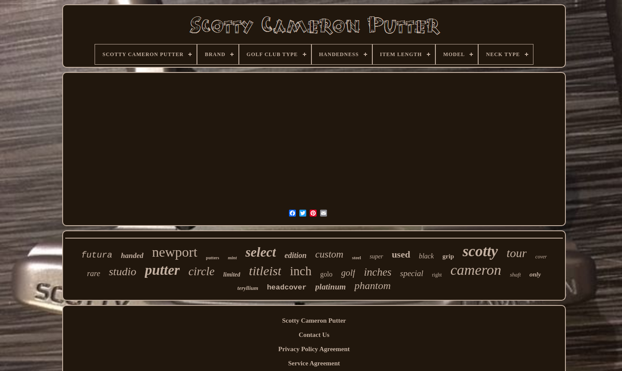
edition (296, 255)
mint (232, 257)
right (437, 275)
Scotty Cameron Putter (314, 320)
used (401, 254)
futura (96, 255)
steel (356, 257)
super (376, 256)
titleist (265, 271)
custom (329, 254)
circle (201, 271)
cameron (476, 270)
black (426, 256)
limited (232, 274)
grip (448, 256)
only (535, 274)
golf (348, 272)
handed (132, 256)
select (260, 252)
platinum (330, 286)
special (411, 273)
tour (517, 253)
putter (162, 270)
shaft (515, 274)
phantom (372, 285)
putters (212, 257)
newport (174, 252)
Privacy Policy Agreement (314, 349)
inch (300, 271)
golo (326, 274)
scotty (480, 251)
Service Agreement (314, 363)
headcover (287, 287)
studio (122, 271)
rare (93, 273)
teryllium (248, 288)
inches (377, 272)
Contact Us (313, 334)
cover (541, 257)
